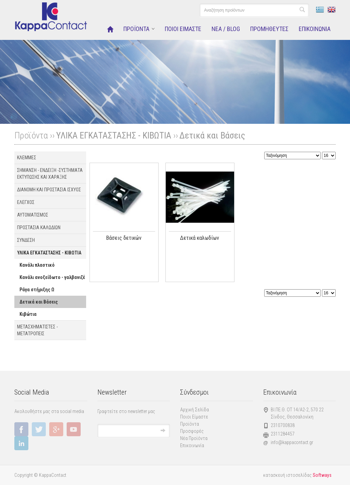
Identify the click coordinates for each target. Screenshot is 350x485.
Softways (322, 475)
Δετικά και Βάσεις (212, 135)
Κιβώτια (28, 314)
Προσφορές (192, 431)
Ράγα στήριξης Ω (36, 289)
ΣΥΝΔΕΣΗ (26, 240)
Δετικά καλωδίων (199, 238)
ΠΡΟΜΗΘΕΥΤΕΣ (269, 28)
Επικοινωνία (192, 445)
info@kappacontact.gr (292, 442)
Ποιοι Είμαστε (194, 417)
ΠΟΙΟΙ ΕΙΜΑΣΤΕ (183, 28)
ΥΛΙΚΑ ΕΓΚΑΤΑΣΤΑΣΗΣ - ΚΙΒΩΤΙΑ (113, 135)
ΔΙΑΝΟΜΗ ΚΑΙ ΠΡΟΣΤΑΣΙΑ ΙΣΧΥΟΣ (49, 189)
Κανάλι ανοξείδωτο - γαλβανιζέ (52, 277)
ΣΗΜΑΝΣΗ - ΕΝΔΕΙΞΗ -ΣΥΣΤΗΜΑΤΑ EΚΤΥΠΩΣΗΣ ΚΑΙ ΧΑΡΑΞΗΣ (50, 173)
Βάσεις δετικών (124, 238)
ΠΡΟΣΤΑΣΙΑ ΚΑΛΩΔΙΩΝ (38, 227)
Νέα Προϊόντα (193, 438)
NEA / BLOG (226, 28)
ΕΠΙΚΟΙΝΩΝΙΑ (315, 28)
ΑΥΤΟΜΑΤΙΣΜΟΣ (32, 215)
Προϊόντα (189, 424)
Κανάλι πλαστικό (37, 265)
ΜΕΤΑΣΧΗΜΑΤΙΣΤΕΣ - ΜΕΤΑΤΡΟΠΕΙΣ (37, 330)
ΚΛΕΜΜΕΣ (26, 157)
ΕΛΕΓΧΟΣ (26, 202)
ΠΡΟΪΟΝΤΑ (136, 28)
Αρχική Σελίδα (194, 409)
